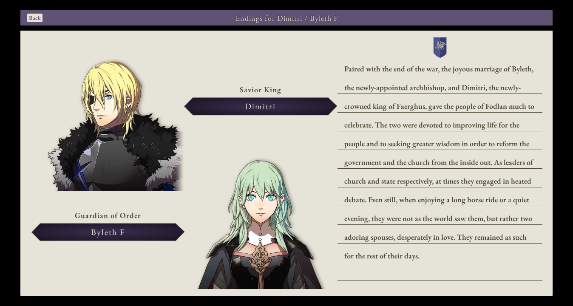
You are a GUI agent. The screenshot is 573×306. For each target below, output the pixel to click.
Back (35, 18)
